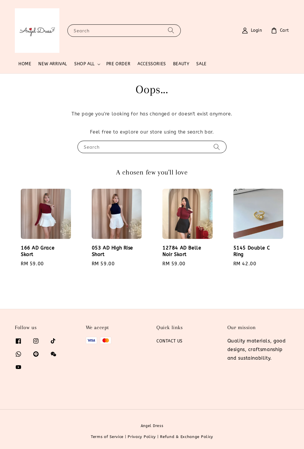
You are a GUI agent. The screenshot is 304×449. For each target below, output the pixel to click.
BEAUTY (181, 63)
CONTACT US (169, 341)
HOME (24, 63)
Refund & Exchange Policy (186, 436)
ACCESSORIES (151, 63)
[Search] (171, 30)
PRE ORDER (118, 63)
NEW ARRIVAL (52, 63)
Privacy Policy (142, 436)
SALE (201, 63)
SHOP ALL (84, 63)
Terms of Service (107, 436)
